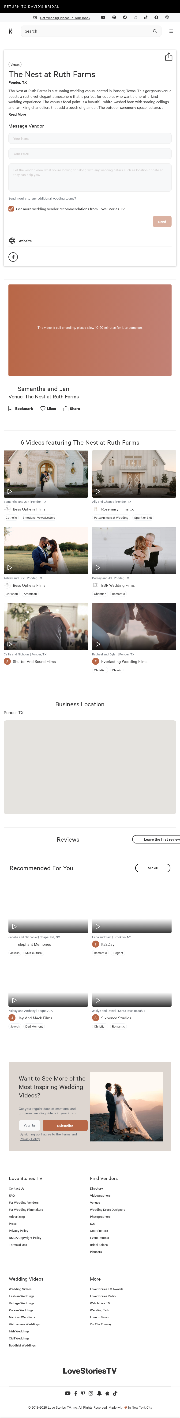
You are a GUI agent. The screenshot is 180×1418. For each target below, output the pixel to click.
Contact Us (16, 1188)
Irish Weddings (19, 1331)
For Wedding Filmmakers (26, 1209)
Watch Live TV (100, 1303)
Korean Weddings (21, 1310)
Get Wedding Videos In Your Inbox (63, 18)
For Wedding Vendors (23, 1202)
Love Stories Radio (103, 1296)
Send (162, 221)
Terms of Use (18, 1244)
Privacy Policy (30, 1138)
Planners (96, 1251)
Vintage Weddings (21, 1303)
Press (12, 1223)
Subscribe (65, 1125)
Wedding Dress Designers (107, 1209)
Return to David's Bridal (32, 6)
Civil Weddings (19, 1338)
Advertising (17, 1216)
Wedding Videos (20, 1289)
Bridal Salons (99, 1244)
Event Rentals (99, 1237)
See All (153, 868)
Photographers (100, 1216)
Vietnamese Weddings (24, 1324)
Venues (95, 1202)
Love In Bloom (99, 1317)
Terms (66, 1134)
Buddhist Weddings (22, 1345)
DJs (92, 1223)
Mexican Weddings (22, 1317)
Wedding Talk (99, 1310)
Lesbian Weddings (21, 1296)
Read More (17, 114)
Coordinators (99, 1230)
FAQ (12, 1195)
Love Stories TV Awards (106, 1289)
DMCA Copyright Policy (25, 1237)
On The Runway (101, 1324)
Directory (96, 1188)
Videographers (100, 1195)
